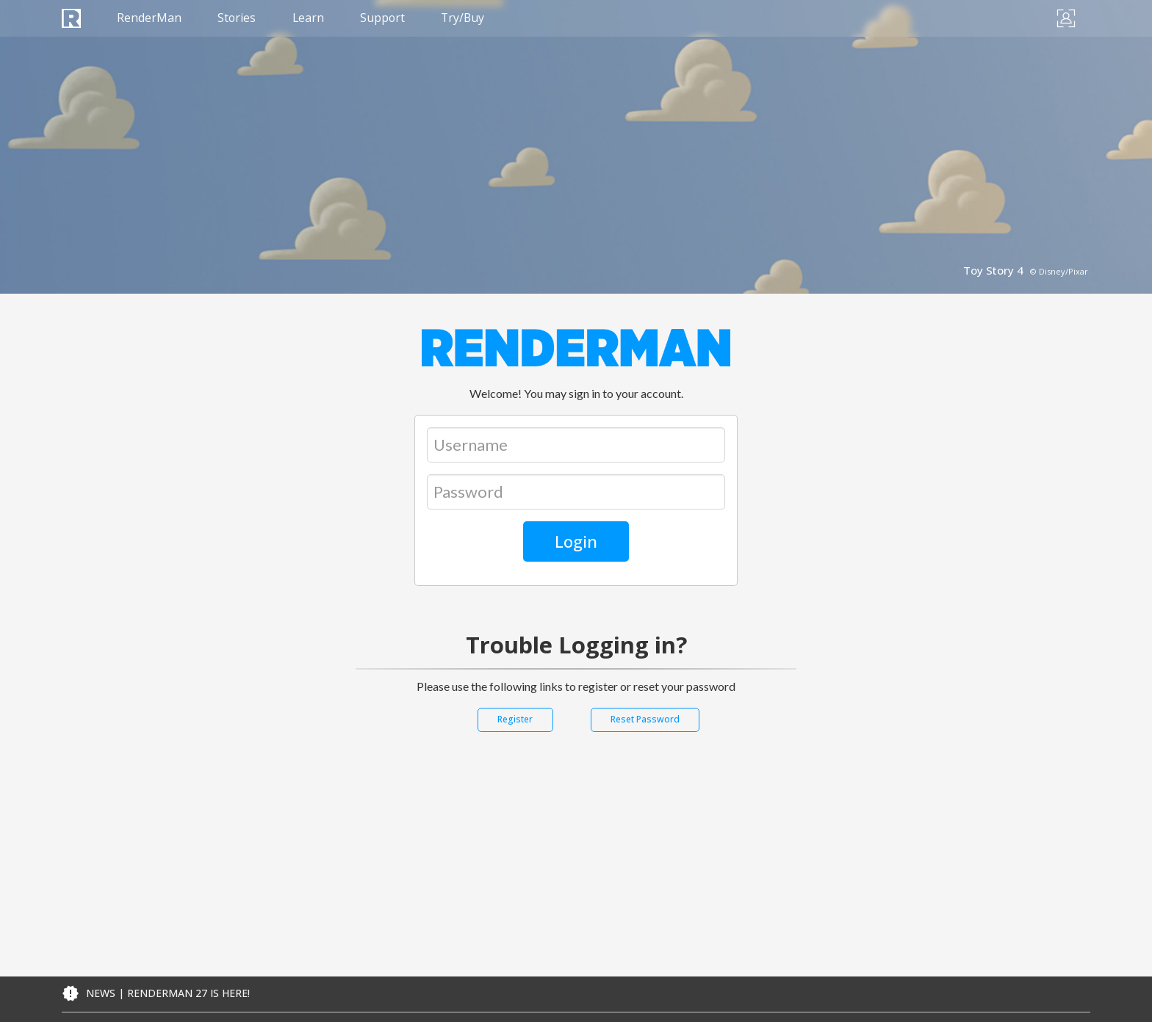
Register (515, 719)
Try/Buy (468, 18)
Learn (311, 18)
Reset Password (645, 719)
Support (386, 18)
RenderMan (150, 18)
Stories (238, 18)
